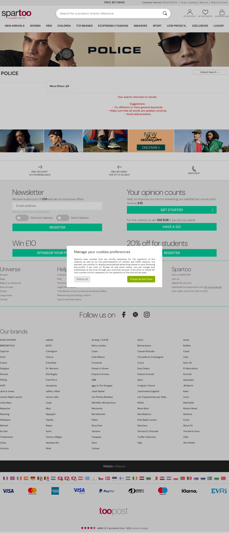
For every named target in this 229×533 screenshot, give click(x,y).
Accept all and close (141, 279)
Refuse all (82, 279)
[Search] (165, 13)
